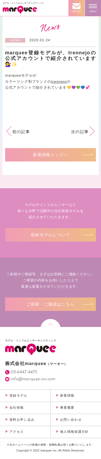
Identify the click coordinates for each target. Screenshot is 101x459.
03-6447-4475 (24, 372)
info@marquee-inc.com (33, 379)
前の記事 (21, 131)
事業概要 (67, 407)
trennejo (59, 82)
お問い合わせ (71, 420)
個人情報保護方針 (74, 432)
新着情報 (67, 395)
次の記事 (80, 131)
